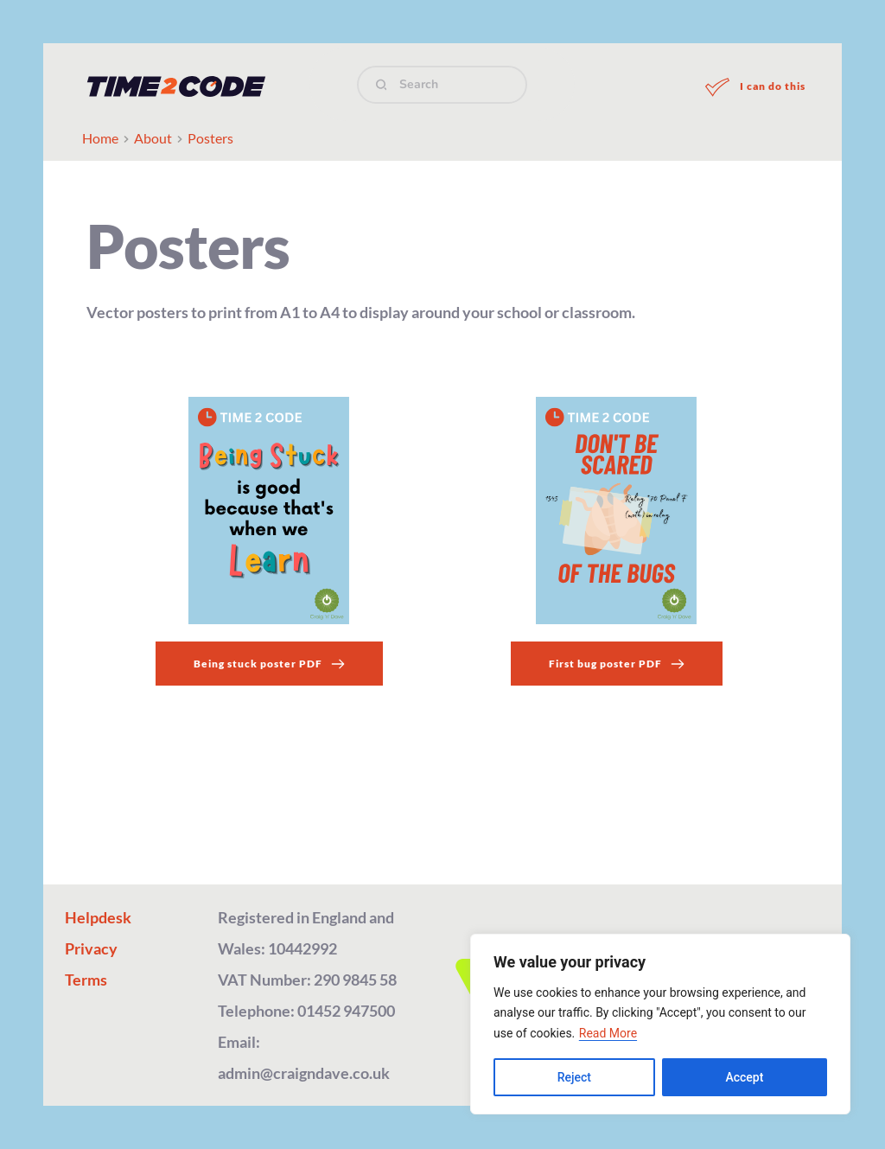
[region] (660, 1024)
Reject (574, 1077)
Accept (744, 1077)
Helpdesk (98, 917)
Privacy (91, 948)
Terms (86, 979)
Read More (608, 1033)
